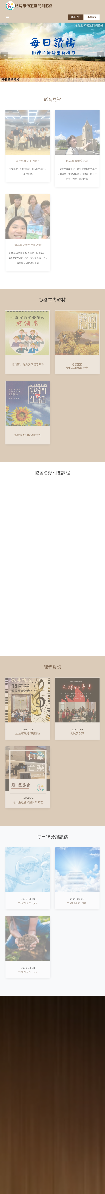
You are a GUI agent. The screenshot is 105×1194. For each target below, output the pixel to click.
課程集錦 (52, 667)
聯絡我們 (75, 17)
